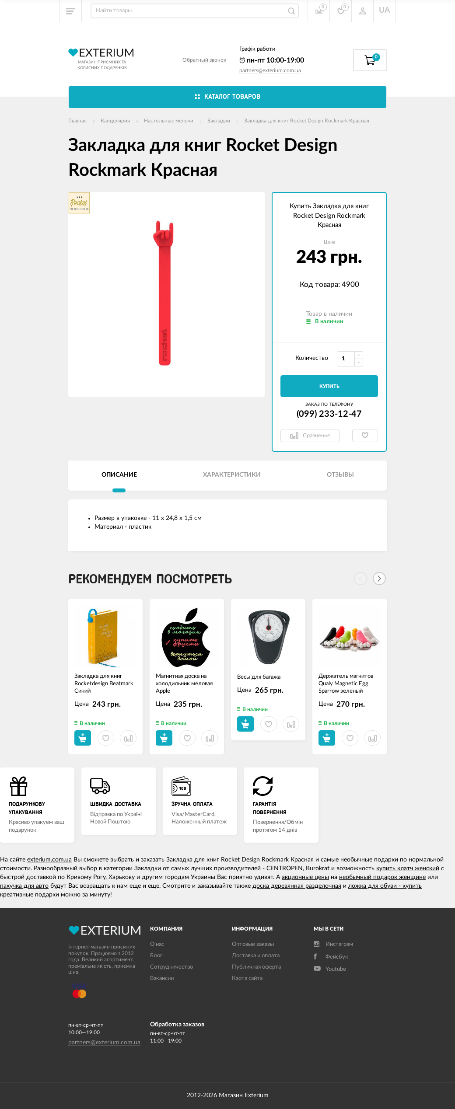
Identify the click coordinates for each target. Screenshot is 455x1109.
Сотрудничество (171, 967)
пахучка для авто (24, 886)
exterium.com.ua (49, 860)
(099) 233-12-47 (329, 414)
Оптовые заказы (253, 944)
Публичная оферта (256, 967)
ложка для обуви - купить (385, 886)
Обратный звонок (204, 60)
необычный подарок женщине (382, 877)
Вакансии (162, 978)
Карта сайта (247, 978)
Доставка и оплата (256, 956)
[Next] (379, 578)
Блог (156, 956)
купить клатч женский (407, 868)
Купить (329, 386)
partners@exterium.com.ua (270, 70)
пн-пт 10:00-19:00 (271, 60)
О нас (157, 944)
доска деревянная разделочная (296, 886)
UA (384, 10)
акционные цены (305, 877)
